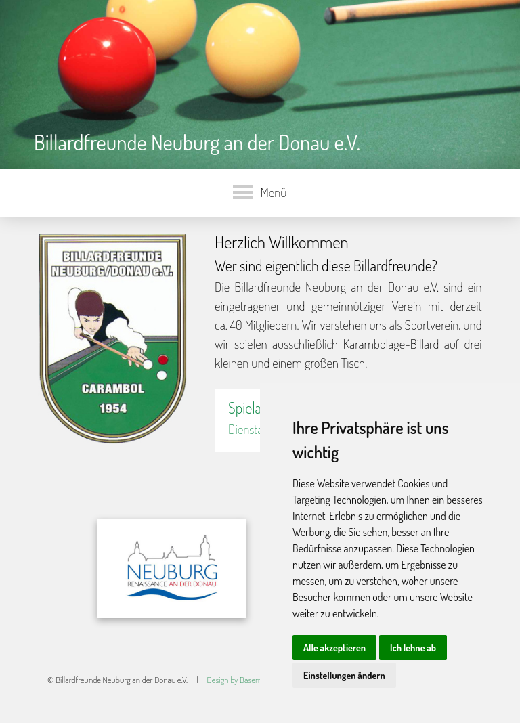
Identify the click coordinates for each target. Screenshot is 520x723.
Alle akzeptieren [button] (334, 647)
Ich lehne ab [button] (413, 647)
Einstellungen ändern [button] (344, 675)
